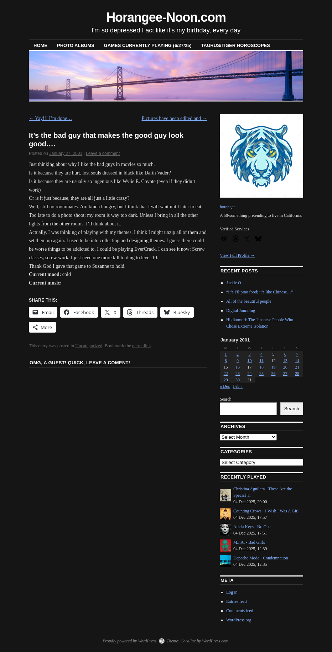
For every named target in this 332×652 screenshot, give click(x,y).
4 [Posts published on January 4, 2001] (261, 354)
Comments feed (239, 610)
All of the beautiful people (248, 301)
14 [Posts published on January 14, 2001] (297, 360)
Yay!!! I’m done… (50, 118)
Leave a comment (103, 153)
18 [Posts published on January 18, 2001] (261, 367)
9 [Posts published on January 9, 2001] (238, 360)
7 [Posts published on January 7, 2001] (297, 354)
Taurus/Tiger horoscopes (235, 45)
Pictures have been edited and (174, 118)
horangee (227, 206)
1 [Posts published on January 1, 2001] (226, 354)
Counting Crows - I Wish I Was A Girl (266, 510)
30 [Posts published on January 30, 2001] (237, 379)
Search (226, 399)
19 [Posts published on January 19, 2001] (273, 367)
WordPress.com (215, 640)
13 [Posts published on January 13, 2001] (285, 360)
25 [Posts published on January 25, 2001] (261, 373)
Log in (232, 592)
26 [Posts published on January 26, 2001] (273, 373)
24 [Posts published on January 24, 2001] (250, 373)
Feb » (238, 386)
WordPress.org (238, 619)
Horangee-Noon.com (166, 17)
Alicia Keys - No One (252, 526)
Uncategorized (88, 345)
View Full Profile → (237, 255)
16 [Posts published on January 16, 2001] (237, 367)
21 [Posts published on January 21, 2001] (297, 367)
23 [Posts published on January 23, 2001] (237, 373)
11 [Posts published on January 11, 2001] (261, 360)
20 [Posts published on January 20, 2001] (285, 367)
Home (40, 45)
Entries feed (236, 601)
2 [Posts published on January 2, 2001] (238, 354)
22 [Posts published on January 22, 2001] (226, 373)
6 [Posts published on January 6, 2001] (285, 354)
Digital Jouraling (240, 310)
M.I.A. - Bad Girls (249, 542)
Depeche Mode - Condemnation (260, 557)
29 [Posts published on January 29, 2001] (226, 379)
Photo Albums (75, 45)
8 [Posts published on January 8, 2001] (226, 360)
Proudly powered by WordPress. (130, 640)
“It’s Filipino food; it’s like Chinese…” (259, 292)
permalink (141, 345)
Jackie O (233, 282)
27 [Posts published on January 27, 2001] (285, 373)
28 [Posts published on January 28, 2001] (297, 373)
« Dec (225, 386)
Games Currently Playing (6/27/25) (148, 45)
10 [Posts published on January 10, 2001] (250, 360)
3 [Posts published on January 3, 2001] (250, 354)
